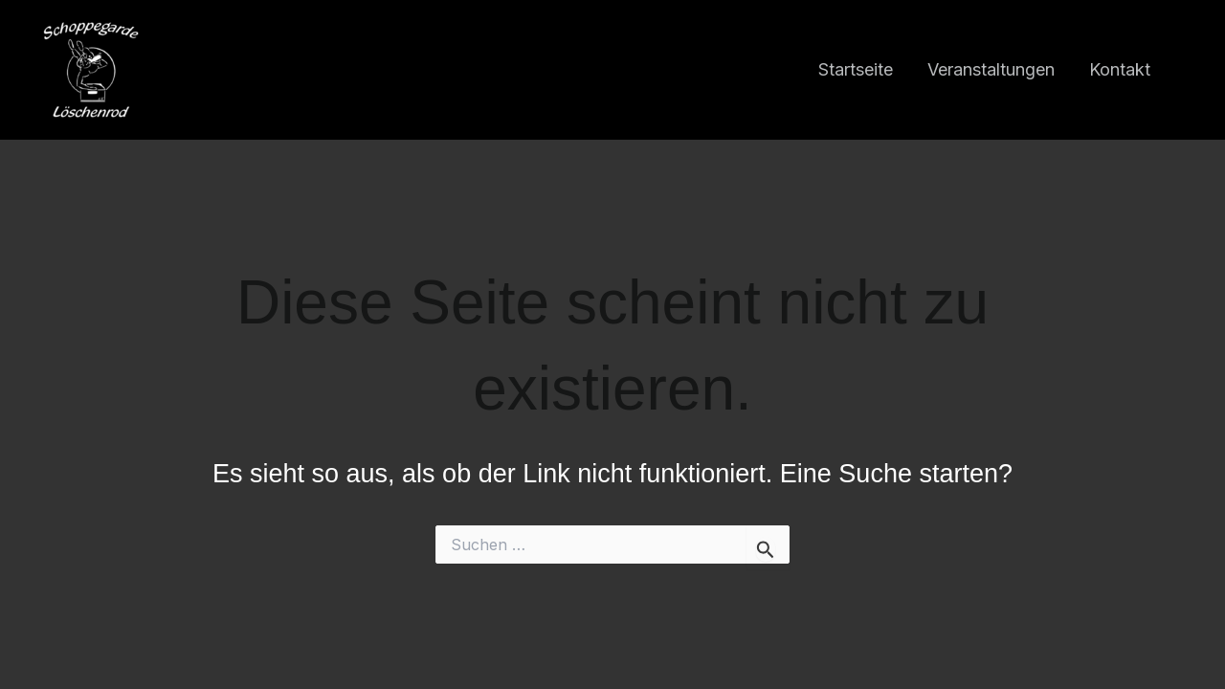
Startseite (855, 69)
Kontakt (1119, 69)
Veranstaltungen (991, 69)
